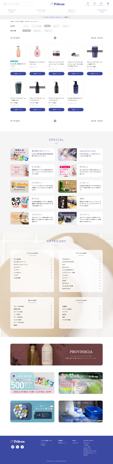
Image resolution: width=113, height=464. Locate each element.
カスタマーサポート (88, 440)
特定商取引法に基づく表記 (89, 451)
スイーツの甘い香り (19, 322)
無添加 (64, 314)
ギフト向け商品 (66, 319)
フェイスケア (17, 267)
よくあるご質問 (86, 447)
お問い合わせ (86, 443)
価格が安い (56, 26)
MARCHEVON (66, 288)
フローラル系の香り (19, 306)
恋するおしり (65, 283)
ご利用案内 (86, 445)
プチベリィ (65, 277)
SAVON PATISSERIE (68, 261)
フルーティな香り (18, 311)
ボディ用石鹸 (17, 259)
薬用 (63, 317)
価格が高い (66, 26)
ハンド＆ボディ (17, 272)
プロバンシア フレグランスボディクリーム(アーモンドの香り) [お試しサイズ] (75, 64)
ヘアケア (16, 275)
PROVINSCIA (66, 259)
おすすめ (26, 26)
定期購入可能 (48, 31)
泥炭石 (64, 280)
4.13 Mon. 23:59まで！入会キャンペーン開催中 (55, 17)
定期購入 (64, 306)
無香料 (15, 325)
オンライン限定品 (67, 309)
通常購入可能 (37, 31)
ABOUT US (43, 443)
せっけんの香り (18, 319)
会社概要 (43, 445)
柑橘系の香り (17, 309)
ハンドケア (16, 269)
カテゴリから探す (19, 21)
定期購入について (62, 443)
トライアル (65, 311)
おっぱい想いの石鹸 (67, 285)
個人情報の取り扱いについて (90, 453)
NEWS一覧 (75, 443)
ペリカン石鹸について (46, 440)
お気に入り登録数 (36, 26)
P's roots (65, 275)
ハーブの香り (17, 314)
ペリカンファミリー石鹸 (68, 272)
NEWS (74, 440)
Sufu (63, 264)
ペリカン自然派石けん (68, 269)
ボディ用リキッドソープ (20, 261)
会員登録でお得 (87, 449)
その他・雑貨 (17, 277)
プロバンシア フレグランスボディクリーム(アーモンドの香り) (56, 64)
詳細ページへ (18, 73)
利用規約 (85, 455)
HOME (12, 21)
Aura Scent (65, 267)
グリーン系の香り (18, 317)
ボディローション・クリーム (31, 21)
